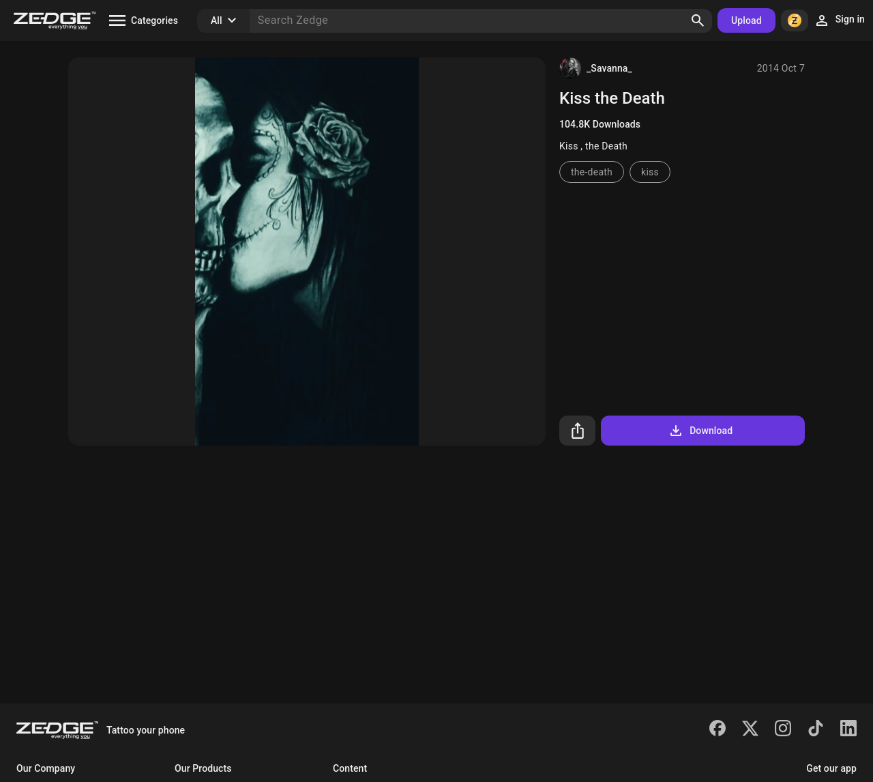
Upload (746, 20)
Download (700, 430)
